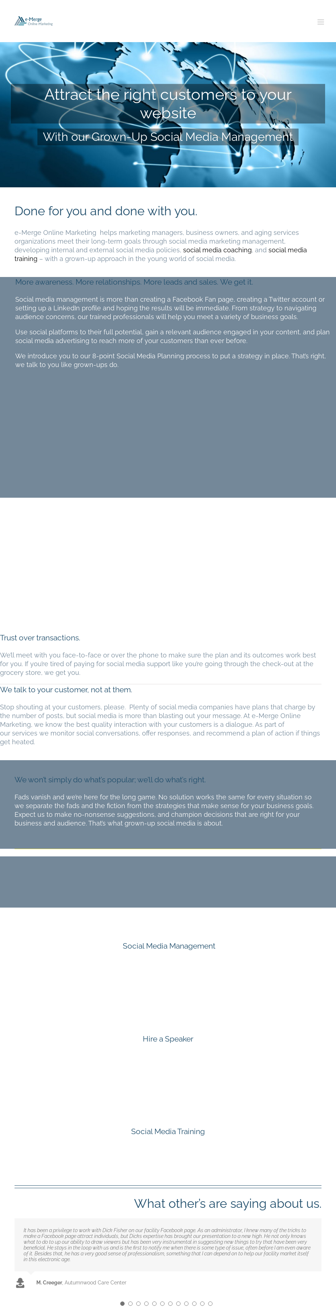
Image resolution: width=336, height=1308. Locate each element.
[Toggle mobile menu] (321, 22)
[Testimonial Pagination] (122, 1303)
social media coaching (217, 250)
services (24, 733)
